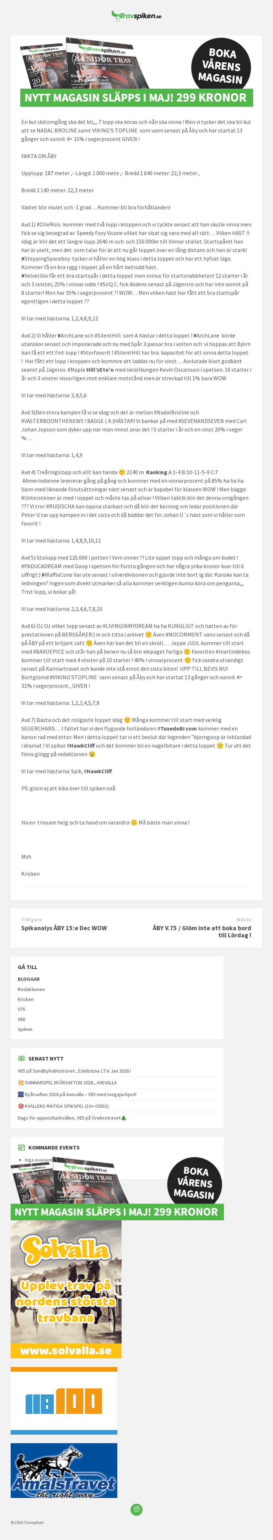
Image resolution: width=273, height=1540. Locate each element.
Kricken (26, 999)
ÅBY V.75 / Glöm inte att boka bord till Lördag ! (202, 931)
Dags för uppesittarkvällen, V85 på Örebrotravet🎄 (72, 1118)
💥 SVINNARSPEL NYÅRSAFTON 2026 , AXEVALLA (67, 1082)
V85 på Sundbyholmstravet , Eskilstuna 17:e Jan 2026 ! (74, 1071)
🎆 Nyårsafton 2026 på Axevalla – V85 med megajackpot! (77, 1094)
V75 (21, 1009)
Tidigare (31, 920)
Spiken (25, 1029)
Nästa (244, 920)
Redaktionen (31, 989)
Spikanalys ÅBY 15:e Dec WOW (64, 928)
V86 (21, 1019)
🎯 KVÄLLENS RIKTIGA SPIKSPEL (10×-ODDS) (63, 1106)
